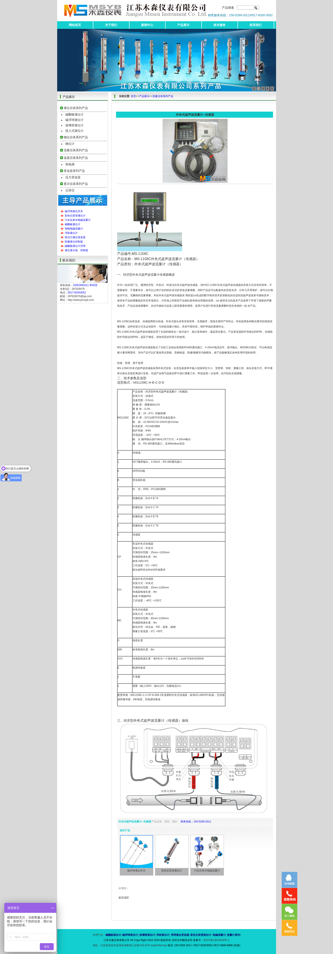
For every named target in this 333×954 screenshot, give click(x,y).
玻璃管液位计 (74, 125)
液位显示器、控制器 (76, 250)
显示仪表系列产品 (76, 184)
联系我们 (256, 25)
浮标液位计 (71, 232)
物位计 (69, 143)
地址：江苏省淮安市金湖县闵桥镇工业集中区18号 (122, 945)
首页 (133, 96)
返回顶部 (123, 897)
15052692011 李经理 (85, 285)
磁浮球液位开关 (74, 211)
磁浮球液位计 (74, 120)
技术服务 (219, 25)
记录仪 (69, 190)
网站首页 (75, 25)
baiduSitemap (159, 945)
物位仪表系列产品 (76, 137)
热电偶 (69, 164)
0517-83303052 (77, 292)
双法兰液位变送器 (75, 237)
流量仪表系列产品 (76, 150)
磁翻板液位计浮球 (75, 245)
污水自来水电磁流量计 (78, 219)
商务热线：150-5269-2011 (196, 821)
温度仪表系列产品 (76, 158)
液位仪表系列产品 (76, 108)
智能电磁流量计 (74, 228)
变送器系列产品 (74, 171)
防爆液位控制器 (74, 241)
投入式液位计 (74, 130)
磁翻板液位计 (74, 114)
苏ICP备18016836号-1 (217, 940)
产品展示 (183, 25)
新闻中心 (147, 25)
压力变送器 (73, 177)
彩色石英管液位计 (75, 215)
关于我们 (111, 25)
